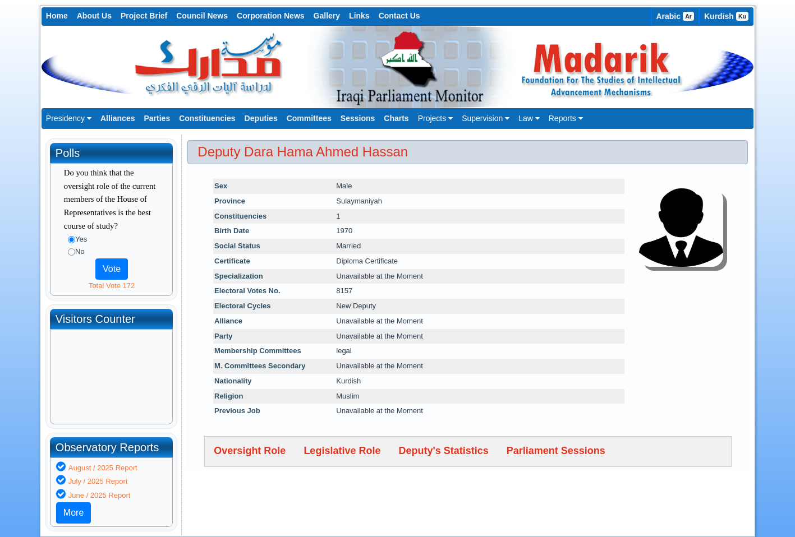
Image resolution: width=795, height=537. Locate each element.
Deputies (261, 118)
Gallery (327, 15)
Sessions (358, 118)
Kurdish (726, 16)
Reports (566, 118)
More (73, 512)
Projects (435, 118)
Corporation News (271, 15)
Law (529, 118)
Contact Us (399, 15)
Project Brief (144, 15)
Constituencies (207, 118)
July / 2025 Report (98, 481)
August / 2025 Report (102, 468)
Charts (396, 118)
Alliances (117, 118)
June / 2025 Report (99, 495)
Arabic (675, 16)
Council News (202, 15)
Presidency (68, 118)
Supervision (485, 118)
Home (57, 15)
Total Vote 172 (112, 285)
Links (359, 15)
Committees (309, 118)
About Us (94, 15)
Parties (157, 118)
